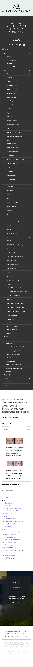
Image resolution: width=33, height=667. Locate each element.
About (5, 53)
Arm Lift (9, 198)
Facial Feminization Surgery (13, 132)
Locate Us (9, 385)
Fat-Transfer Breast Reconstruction (15, 159)
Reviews (8, 333)
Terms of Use (14, 657)
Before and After (10, 361)
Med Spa (9, 284)
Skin (7, 237)
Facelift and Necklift (11, 534)
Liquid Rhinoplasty (10, 542)
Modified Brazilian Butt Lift (13, 511)
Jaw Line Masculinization (12, 540)
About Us (8, 57)
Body (7, 183)
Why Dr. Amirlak (10, 67)
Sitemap (20, 657)
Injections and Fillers (11, 537)
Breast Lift (9, 167)
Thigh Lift (9, 229)
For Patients (7, 340)
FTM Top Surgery (11, 175)
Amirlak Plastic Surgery (13, 631)
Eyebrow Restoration (12, 89)
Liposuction (9, 214)
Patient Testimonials (12, 326)
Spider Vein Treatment (12, 225)
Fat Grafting (9, 299)
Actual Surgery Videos (12, 358)
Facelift (8, 128)
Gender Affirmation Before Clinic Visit (16, 347)
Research (6, 336)
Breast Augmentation (12, 143)
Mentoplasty (10, 101)
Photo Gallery (8, 375)
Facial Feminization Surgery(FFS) (14, 550)
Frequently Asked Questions (14, 368)
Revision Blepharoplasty (13, 124)
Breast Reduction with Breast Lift (14, 521)
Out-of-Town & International (14, 365)
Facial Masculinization (11, 553)
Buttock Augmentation (12, 206)
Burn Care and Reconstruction (14, 295)
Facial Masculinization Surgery (14, 136)
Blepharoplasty (10, 77)
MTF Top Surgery (11, 179)
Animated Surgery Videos (13, 354)
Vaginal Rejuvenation (12, 233)
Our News (8, 371)
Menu (5, 49)
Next (28, 429)
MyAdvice (23, 653)
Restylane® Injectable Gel (13, 280)
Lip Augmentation (11, 93)
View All (6, 498)
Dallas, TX (16, 41)
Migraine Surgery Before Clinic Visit (15, 351)
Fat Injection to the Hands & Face (15, 303)
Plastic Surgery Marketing (13, 653)
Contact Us (9, 382)
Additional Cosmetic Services (14, 288)
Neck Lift (9, 109)
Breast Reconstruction (12, 155)
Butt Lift (7, 505)
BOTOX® (9, 241)
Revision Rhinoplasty (12, 120)
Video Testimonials (11, 329)
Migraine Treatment (11, 319)
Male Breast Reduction (12, 163)
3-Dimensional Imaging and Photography (17, 291)
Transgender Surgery (12, 315)
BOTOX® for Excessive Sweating (15, 245)
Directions (18, 636)
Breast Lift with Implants (13, 147)
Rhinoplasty (9, 116)
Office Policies (10, 343)
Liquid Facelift (10, 105)
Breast (8, 140)
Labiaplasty (9, 210)
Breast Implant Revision (12, 151)
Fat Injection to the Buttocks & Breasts (16, 307)
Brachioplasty (9, 503)
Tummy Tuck (10, 186)
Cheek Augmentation (12, 85)
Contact (6, 378)
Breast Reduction (11, 171)
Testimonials (7, 323)
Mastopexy (8, 526)
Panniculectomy (11, 218)
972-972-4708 (16, 39)
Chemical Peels (10, 249)
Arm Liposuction (11, 190)
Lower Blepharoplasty (12, 97)
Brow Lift (9, 81)
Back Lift (9, 194)
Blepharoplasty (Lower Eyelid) (13, 532)
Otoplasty (9, 113)
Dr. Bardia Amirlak (11, 60)
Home (4, 399)
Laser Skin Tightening (12, 260)
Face (7, 74)
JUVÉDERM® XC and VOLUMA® (15, 256)
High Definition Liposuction (13, 508)
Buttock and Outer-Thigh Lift (13, 202)
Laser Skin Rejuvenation (12, 268)
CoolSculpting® (11, 253)
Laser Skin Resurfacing (12, 264)
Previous (5, 429)
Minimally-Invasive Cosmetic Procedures (17, 311)
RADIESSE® (10, 276)
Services (6, 70)
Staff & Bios (9, 63)
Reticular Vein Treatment (13, 222)
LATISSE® (9, 272)
